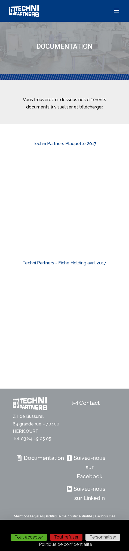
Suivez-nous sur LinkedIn (89, 493)
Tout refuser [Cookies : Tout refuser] (66, 537)
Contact (89, 403)
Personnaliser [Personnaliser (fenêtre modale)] (103, 537)
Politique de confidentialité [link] (65, 544)
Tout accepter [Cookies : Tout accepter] (29, 537)
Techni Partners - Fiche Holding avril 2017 (64, 262)
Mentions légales (29, 516)
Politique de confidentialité (69, 516)
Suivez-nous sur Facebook (89, 467)
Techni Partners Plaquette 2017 (65, 143)
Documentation (44, 458)
